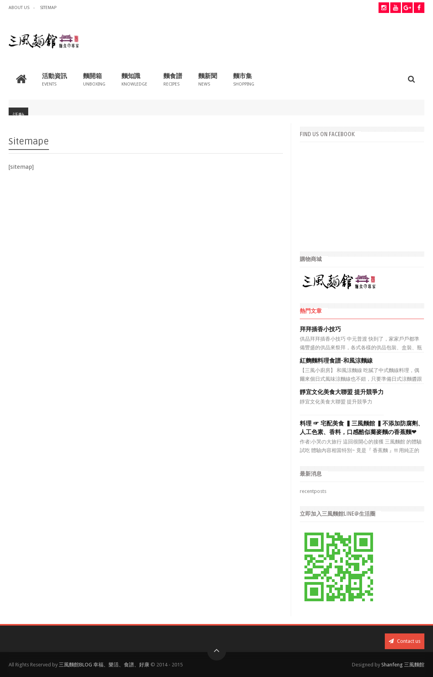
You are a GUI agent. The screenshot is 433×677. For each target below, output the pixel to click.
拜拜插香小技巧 (320, 329)
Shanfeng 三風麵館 (402, 665)
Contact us (404, 641)
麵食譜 (172, 79)
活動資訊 (54, 79)
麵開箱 (94, 79)
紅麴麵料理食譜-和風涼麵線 (336, 360)
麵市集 (243, 79)
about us (19, 7)
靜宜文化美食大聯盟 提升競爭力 (342, 392)
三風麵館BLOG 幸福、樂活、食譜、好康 (104, 665)
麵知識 (134, 79)
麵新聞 (207, 79)
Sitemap (48, 7)
